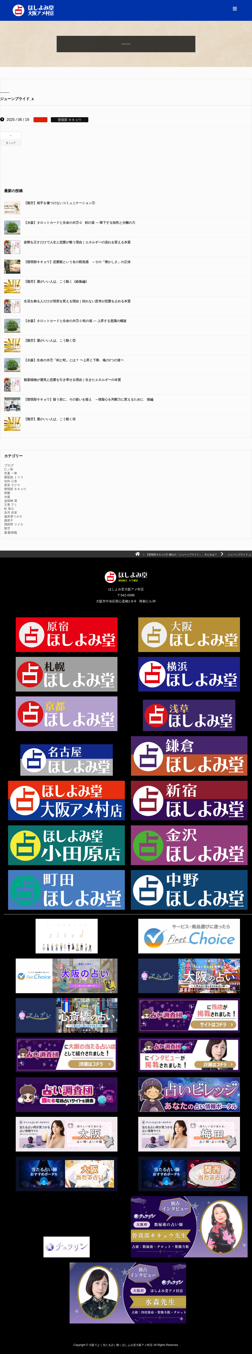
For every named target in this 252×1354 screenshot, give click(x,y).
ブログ (9, 465)
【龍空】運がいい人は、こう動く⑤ (50, 340)
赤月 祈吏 (10, 512)
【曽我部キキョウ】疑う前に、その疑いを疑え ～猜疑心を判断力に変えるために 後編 (88, 399)
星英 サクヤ (12, 485)
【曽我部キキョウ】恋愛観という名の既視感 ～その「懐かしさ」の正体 (77, 262)
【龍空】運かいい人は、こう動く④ (50, 419)
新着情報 (10, 532)
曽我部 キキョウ (15, 489)
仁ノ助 (8, 469)
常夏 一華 (10, 473)
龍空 (7, 528)
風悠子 (8, 520)
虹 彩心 (9, 508)
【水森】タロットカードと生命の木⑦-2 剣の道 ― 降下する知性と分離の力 (83, 222)
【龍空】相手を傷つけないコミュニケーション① (59, 203)
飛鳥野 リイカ (13, 524)
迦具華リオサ (13, 516)
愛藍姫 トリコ (13, 477)
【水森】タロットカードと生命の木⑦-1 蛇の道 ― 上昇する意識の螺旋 (75, 321)
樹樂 (7, 493)
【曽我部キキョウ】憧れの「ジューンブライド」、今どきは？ (181, 554)
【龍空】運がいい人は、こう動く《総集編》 (56, 281)
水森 (7, 497)
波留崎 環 (10, 500)
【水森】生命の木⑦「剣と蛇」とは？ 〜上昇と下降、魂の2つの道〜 (74, 360)
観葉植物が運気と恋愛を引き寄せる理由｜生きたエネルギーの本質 (72, 380)
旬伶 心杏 (10, 481)
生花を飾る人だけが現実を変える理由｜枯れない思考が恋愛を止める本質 (77, 301)
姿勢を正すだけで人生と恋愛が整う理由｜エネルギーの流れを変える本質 (77, 242)
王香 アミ (10, 504)
